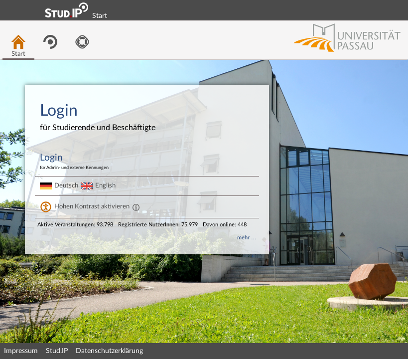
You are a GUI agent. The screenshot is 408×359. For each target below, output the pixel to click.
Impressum (21, 351)
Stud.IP (57, 351)
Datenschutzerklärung (109, 351)
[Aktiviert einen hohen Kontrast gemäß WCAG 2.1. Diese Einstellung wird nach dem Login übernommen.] (136, 206)
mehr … (247, 237)
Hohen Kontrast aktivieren (92, 206)
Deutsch (66, 185)
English (105, 185)
